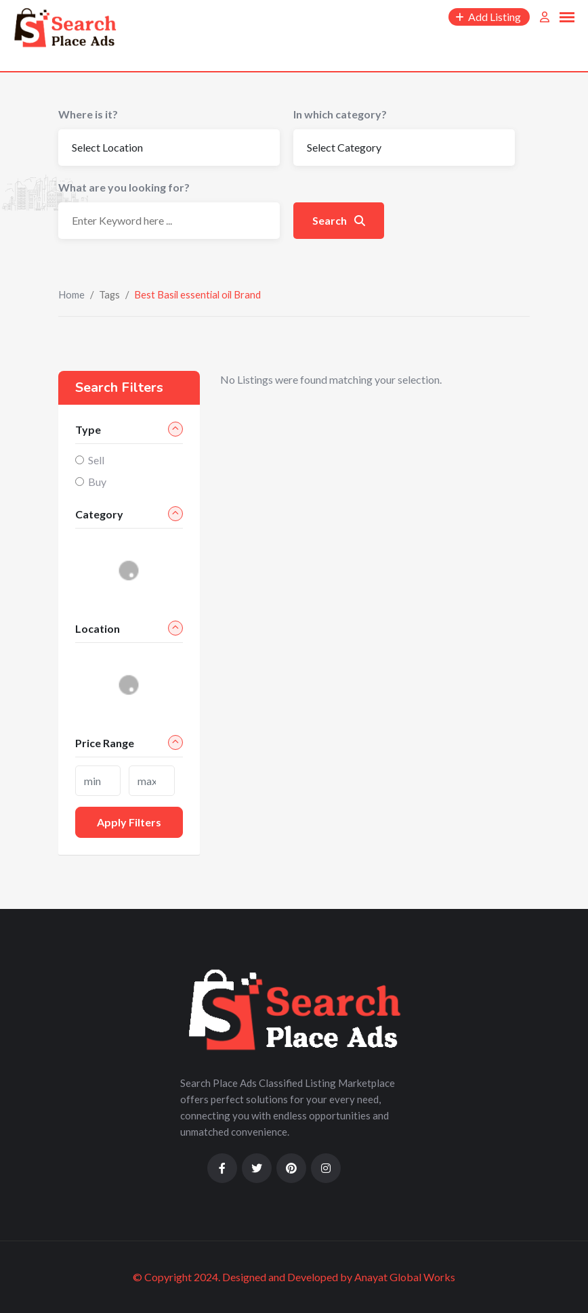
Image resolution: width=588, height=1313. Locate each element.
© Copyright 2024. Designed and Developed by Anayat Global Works (294, 1276)
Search (338, 220)
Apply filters (129, 822)
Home (71, 294)
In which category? (340, 114)
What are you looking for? (124, 187)
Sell (96, 459)
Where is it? (88, 114)
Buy (97, 481)
